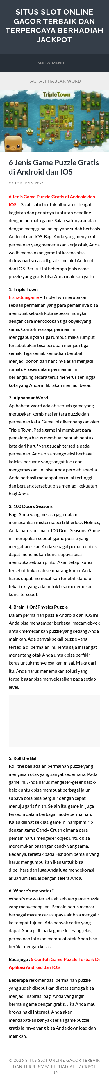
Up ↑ (56, 1072)
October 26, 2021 (26, 183)
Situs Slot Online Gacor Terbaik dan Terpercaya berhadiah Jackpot (54, 25)
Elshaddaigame (24, 297)
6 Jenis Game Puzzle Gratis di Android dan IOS (54, 167)
